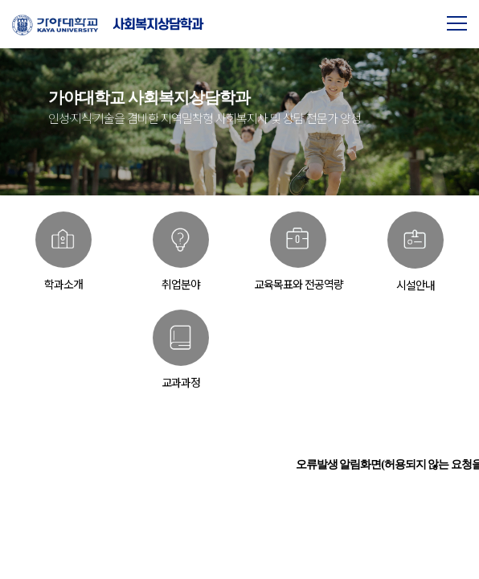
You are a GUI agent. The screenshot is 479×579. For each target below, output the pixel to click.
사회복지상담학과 (158, 24)
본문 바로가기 (0, 0)
